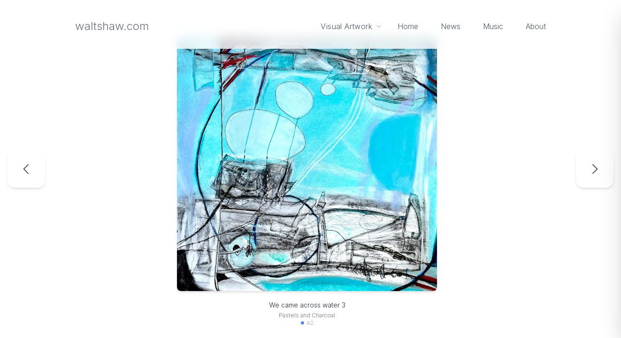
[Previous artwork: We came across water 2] (26, 169)
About (536, 26)
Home (408, 26)
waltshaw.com (112, 26)
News (450, 26)
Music (493, 26)
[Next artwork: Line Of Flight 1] (594, 169)
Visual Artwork (352, 26)
